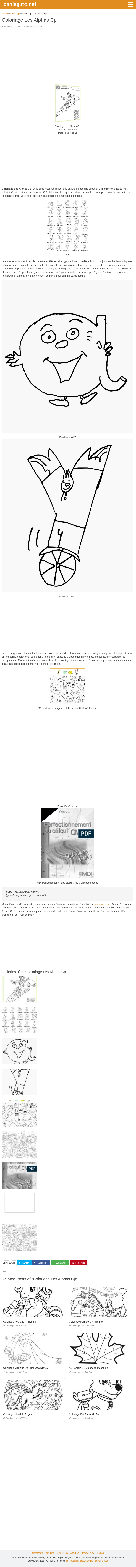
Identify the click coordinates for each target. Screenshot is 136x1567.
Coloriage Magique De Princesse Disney (25, 1368)
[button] (130, 4)
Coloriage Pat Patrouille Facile (86, 1414)
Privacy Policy (87, 1553)
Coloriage (9, 26)
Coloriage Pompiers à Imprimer (86, 1321)
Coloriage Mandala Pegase (18, 1414)
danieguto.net (20, 4)
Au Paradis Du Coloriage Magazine (88, 1368)
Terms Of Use (62, 1553)
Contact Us (37, 1553)
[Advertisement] (67, 56)
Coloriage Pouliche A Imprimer (20, 1321)
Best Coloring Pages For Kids (94, 1561)
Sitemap (100, 1553)
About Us (74, 1553)
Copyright (49, 1553)
